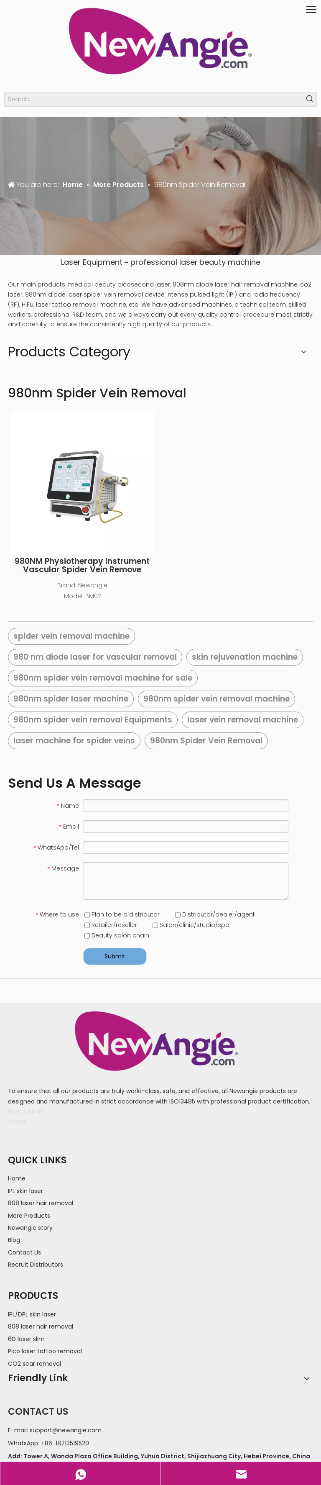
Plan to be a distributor (122, 914)
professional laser (164, 262)
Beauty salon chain (116, 935)
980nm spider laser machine (70, 698)
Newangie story (30, 1228)
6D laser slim (26, 1339)
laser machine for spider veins (74, 740)
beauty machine (229, 262)
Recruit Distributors (35, 1264)
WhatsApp (23, 1443)
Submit (114, 956)
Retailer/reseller (110, 925)
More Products (29, 1215)
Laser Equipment (91, 262)
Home (16, 1178)
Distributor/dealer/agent (215, 914)
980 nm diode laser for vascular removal (95, 657)
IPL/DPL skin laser (32, 1314)
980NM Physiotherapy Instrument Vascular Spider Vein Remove (82, 565)
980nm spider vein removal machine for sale (102, 678)
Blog (14, 1240)
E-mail (17, 1430)
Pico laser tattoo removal (45, 1351)
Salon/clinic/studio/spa (191, 925)
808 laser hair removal (40, 1203)
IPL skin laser (25, 1191)
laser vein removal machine (242, 719)
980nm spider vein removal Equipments (92, 719)
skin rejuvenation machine (245, 657)
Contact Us (24, 1252)
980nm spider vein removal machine (216, 698)
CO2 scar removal (34, 1364)
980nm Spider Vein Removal (206, 740)
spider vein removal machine (71, 636)
